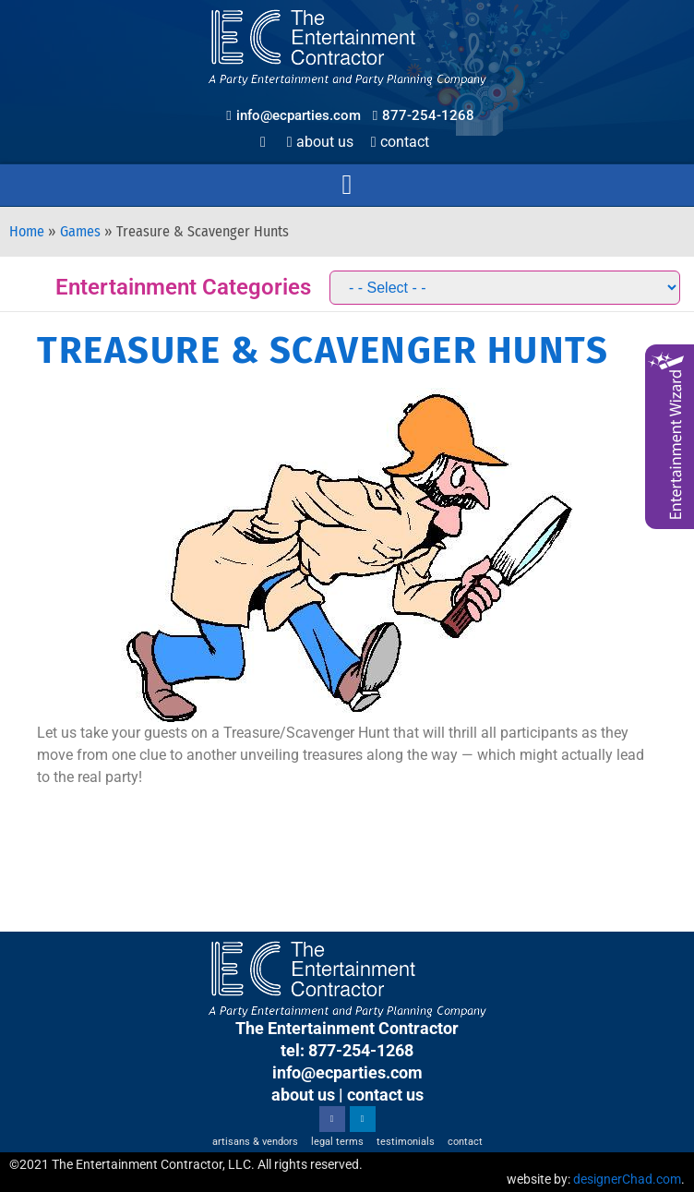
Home (26, 231)
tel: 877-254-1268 (347, 1050)
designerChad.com (627, 1179)
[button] (347, 185)
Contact (400, 142)
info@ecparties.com (347, 1072)
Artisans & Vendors (255, 1142)
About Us (320, 142)
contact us (385, 1094)
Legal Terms (337, 1142)
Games (80, 231)
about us (303, 1094)
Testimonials (406, 1142)
